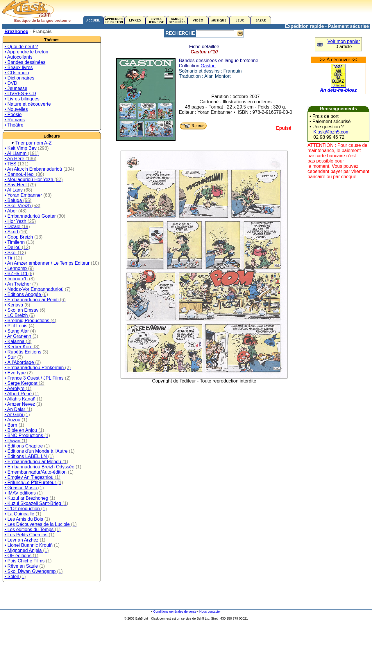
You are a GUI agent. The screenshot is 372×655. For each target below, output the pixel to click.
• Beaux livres (18, 67)
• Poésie (13, 114)
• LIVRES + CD (20, 93)
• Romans (14, 119)
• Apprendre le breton (26, 51)
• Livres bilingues (21, 98)
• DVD (10, 83)
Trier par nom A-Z (33, 142)
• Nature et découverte (27, 104)
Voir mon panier (344, 41)
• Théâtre (13, 124)
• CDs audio (16, 72)
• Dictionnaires (19, 77)
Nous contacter (210, 611)
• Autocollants (18, 57)
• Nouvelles (16, 109)
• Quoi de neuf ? (21, 46)
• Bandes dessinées (24, 62)
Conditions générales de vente (174, 611)
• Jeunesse (15, 88)
